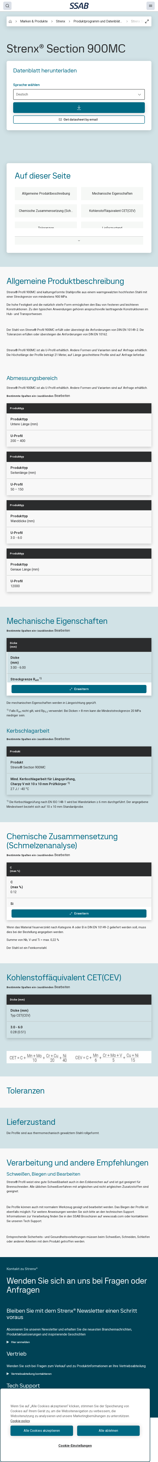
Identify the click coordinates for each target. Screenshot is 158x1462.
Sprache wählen (26, 85)
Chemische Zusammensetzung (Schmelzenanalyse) (48, 211)
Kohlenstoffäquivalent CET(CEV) (112, 211)
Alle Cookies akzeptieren (42, 1431)
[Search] (7, 6)
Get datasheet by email (78, 119)
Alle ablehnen (108, 1431)
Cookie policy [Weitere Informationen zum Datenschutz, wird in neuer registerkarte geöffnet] (20, 1421)
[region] (75, 1425)
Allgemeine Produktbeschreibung (46, 193)
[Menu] (150, 6)
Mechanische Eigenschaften (112, 193)
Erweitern (79, 689)
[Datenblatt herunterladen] (79, 107)
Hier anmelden (18, 1342)
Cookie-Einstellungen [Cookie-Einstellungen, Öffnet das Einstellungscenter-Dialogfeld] (75, 1446)
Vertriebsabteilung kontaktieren (29, 1374)
